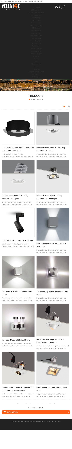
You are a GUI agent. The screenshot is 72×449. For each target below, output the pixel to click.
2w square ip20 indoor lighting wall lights (17, 293)
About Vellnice (36, 64)
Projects (36, 56)
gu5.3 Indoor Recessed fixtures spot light (51, 389)
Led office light (36, 18)
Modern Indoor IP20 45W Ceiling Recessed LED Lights (15, 197)
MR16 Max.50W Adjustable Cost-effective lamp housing (50, 340)
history (36, 66)
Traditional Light (36, 54)
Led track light (36, 20)
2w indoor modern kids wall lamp (16, 340)
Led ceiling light (36, 15)
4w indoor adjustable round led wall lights (52, 293)
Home (32, 100)
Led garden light (36, 36)
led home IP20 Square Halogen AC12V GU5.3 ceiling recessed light (18, 388)
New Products (36, 43)
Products (36, 5)
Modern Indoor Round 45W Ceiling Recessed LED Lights (50, 149)
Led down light (36, 38)
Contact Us (36, 74)
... (46, 404)
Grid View (64, 106)
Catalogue (36, 77)
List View (68, 106)
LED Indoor (36, 7)
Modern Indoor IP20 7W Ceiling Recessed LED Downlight (49, 197)
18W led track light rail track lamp (17, 240)
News (36, 59)
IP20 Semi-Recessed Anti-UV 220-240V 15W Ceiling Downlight (18, 149)
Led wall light (36, 23)
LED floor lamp (36, 51)
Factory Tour (36, 69)
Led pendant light (36, 48)
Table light (36, 46)
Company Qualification (36, 72)
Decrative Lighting (36, 25)
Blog (36, 61)
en (63, 7)
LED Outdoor (36, 28)
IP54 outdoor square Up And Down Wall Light (51, 245)
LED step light (36, 10)
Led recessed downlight (36, 12)
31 (50, 404)
